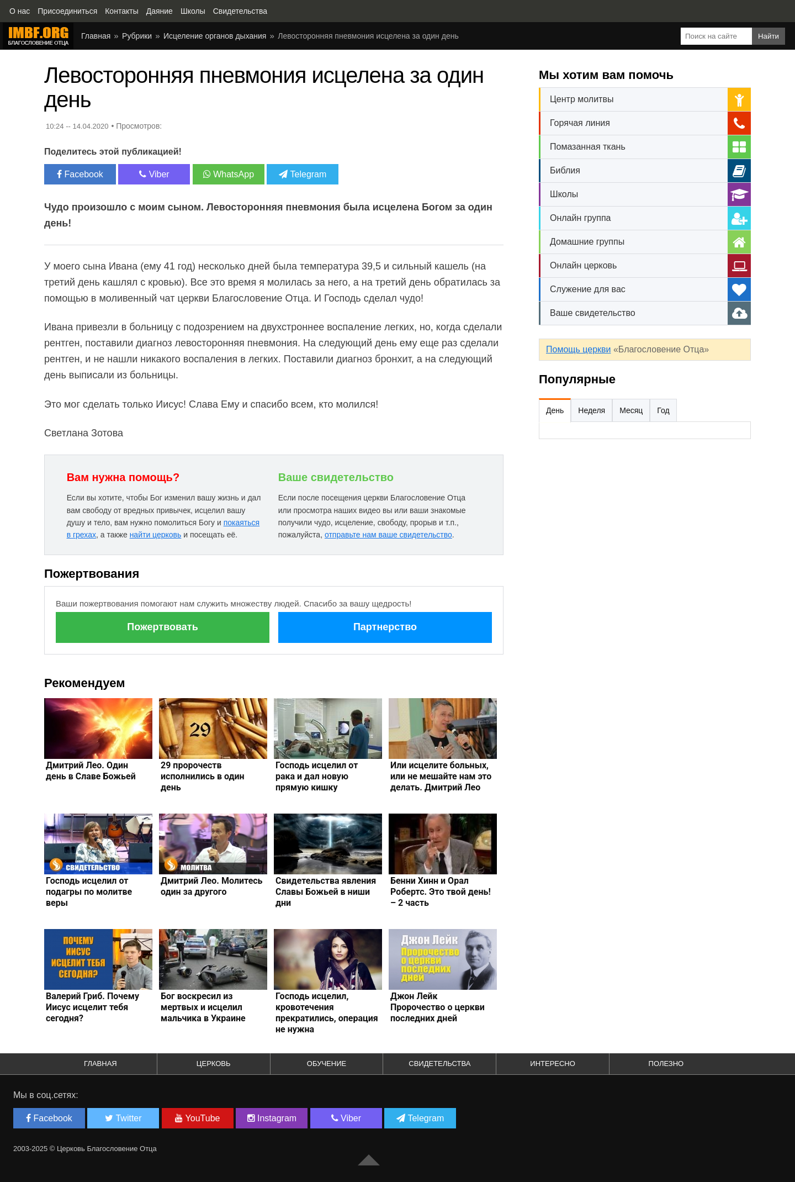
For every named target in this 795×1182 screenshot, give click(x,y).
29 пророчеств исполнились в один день (203, 776)
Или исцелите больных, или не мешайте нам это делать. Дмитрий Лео (440, 776)
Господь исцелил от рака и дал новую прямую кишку (316, 776)
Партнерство (385, 626)
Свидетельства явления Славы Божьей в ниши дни (325, 891)
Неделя (591, 410)
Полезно (666, 1063)
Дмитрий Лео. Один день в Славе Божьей (91, 771)
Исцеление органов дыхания (214, 35)
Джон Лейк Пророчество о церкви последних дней (437, 1007)
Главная (95, 35)
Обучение (326, 1063)
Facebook (80, 174)
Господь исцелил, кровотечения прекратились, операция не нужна (326, 1013)
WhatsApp (228, 174)
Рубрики (137, 35)
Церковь (214, 1063)
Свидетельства (439, 1063)
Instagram (272, 1118)
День (555, 410)
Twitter (123, 1118)
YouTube (197, 1118)
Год (663, 410)
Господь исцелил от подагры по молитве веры (89, 891)
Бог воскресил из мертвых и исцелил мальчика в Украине (203, 1007)
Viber (154, 174)
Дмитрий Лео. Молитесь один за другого (212, 886)
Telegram (302, 174)
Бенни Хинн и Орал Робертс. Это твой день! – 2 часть (440, 891)
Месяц (631, 410)
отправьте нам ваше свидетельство (388, 534)
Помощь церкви (578, 349)
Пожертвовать (162, 626)
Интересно (552, 1063)
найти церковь (156, 534)
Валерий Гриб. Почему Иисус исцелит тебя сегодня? (92, 1007)
